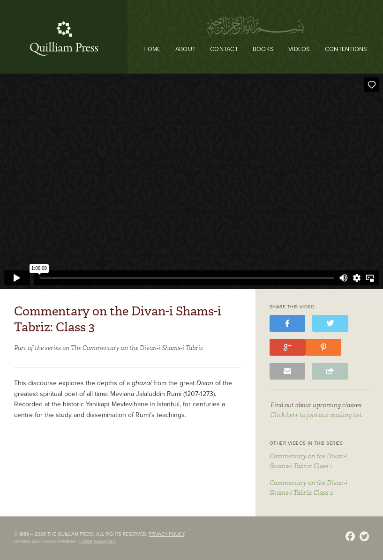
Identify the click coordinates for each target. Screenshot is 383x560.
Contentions (346, 49)
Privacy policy (166, 534)
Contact (224, 49)
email (287, 372)
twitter (330, 324)
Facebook (350, 537)
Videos (299, 49)
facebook (287, 324)
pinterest (323, 348)
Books (263, 49)
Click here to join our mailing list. (316, 415)
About (185, 49)
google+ (288, 348)
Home (152, 49)
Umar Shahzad (97, 542)
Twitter (364, 537)
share (330, 372)
